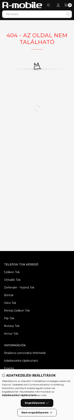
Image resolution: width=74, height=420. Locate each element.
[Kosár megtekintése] (68, 5)
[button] (48, 5)
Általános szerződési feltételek (25, 353)
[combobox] (37, 14)
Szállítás (9, 376)
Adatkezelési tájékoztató (21, 360)
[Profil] (58, 5)
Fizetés (9, 368)
